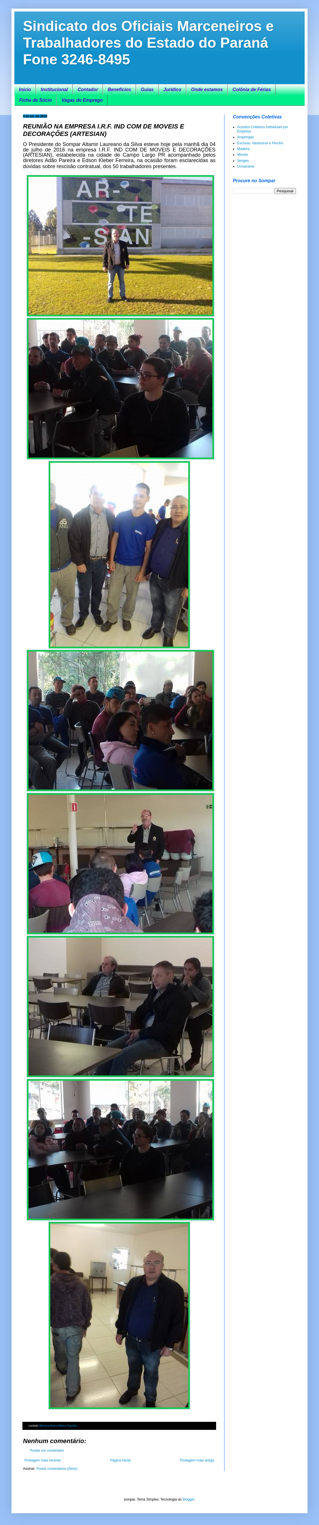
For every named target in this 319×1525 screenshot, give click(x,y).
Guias (147, 89)
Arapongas (245, 137)
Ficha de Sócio (35, 100)
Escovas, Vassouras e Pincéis (260, 143)
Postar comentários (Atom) (57, 1469)
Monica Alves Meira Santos (58, 1425)
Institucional (54, 89)
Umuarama (245, 166)
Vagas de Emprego (82, 100)
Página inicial (120, 1460)
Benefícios (119, 89)
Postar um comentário (47, 1451)
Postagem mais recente (42, 1460)
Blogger (188, 1499)
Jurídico (172, 89)
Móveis (242, 155)
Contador (88, 89)
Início (25, 89)
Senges (243, 161)
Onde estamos (207, 89)
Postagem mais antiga (197, 1460)
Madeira (243, 149)
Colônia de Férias (251, 89)
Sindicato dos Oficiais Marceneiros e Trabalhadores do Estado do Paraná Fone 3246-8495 (148, 43)
